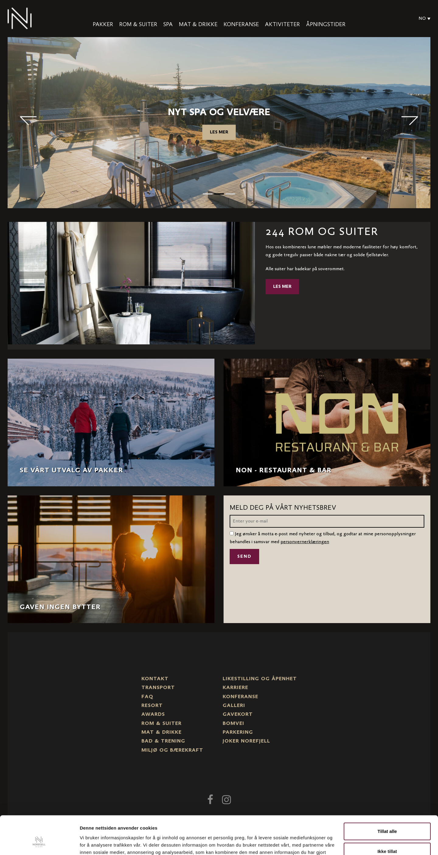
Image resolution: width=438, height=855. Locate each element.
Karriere (235, 688)
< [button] (28, 120)
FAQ (147, 697)
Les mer (219, 132)
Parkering (238, 732)
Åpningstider (326, 25)
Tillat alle (387, 798)
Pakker (103, 25)
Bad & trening (163, 741)
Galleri (234, 705)
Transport (158, 688)
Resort (152, 705)
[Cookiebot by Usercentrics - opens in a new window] (39, 843)
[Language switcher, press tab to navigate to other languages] (422, 18)
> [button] (409, 120)
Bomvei (233, 723)
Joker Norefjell (246, 741)
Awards (153, 714)
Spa (168, 25)
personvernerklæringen (304, 542)
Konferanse (241, 25)
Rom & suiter (161, 723)
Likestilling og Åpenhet (260, 679)
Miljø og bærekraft (172, 750)
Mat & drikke (198, 25)
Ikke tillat (387, 818)
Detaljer (88, 843)
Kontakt (155, 679)
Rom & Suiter (138, 25)
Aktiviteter (282, 25)
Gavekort (238, 714)
